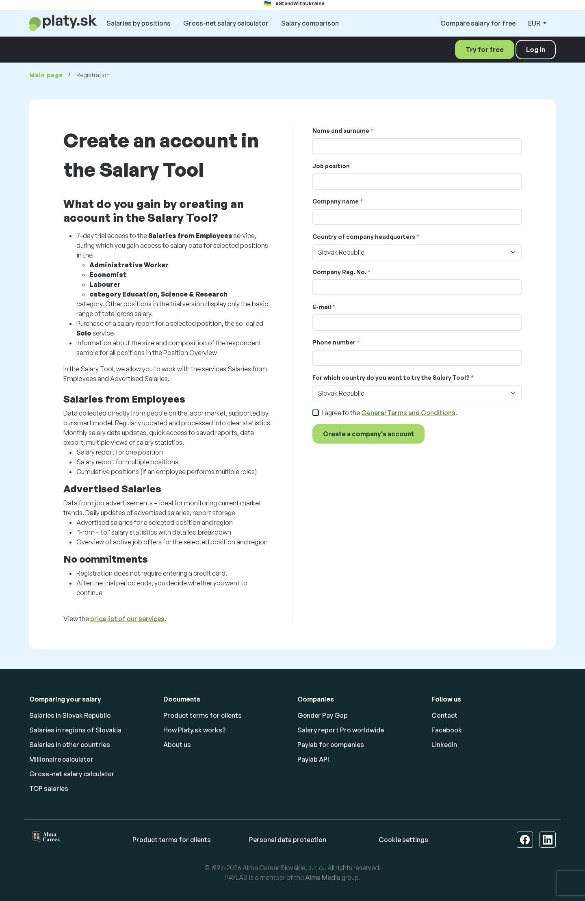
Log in (535, 49)
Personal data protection (287, 840)
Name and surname (340, 130)
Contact (444, 715)
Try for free (485, 49)
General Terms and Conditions (408, 413)
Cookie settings (403, 840)
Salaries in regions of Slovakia (75, 730)
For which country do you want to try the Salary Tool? (391, 377)
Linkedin (444, 745)
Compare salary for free (478, 23)
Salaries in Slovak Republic (69, 715)
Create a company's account (368, 434)
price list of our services (127, 619)
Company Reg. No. (339, 272)
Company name (335, 201)
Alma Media (322, 877)
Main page (46, 74)
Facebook (446, 730)
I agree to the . (389, 413)
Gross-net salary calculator (226, 23)
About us (177, 745)
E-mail (321, 306)
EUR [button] (535, 23)
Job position (331, 165)
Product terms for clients (202, 715)
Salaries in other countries (69, 745)
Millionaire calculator (61, 759)
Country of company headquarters (363, 236)
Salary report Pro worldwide (340, 730)
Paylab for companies (330, 745)
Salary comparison (310, 23)
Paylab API (313, 759)
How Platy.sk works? (194, 730)
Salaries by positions (138, 23)
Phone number (333, 342)
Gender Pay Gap (322, 715)
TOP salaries (48, 788)
